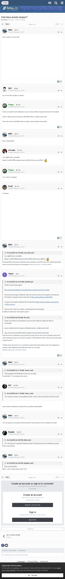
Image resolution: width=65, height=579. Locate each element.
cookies (15, 568)
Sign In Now (32, 520)
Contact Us (44, 561)
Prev (7, 24)
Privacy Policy (33, 561)
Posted (16, 32)
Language (21, 561)
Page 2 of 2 (32, 24)
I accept (32, 575)
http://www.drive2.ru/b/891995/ (42, 297)
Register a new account (32, 505)
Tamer (5, 20)
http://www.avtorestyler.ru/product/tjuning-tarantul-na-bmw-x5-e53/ (27, 290)
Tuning (23, 20)
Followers (30, 529)
